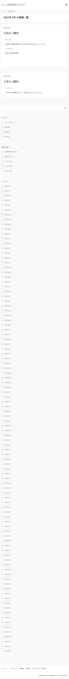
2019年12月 (8, 368)
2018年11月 (8, 430)
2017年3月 (8, 526)
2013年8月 (8, 646)
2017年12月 (8, 483)
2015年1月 (8, 564)
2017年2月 (8, 531)
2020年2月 (8, 358)
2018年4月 (8, 464)
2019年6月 (8, 397)
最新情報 (7, 127)
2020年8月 (8, 329)
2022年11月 (8, 219)
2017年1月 (8, 536)
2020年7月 (8, 334)
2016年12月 (8, 540)
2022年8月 (8, 229)
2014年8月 (8, 588)
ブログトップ (14, 668)
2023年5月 (8, 200)
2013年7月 (8, 651)
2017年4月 (8, 521)
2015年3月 (8, 555)
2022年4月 (8, 248)
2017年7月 (8, 507)
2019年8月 (8, 387)
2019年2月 (8, 416)
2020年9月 (8, 325)
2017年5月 (8, 517)
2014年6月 (8, 598)
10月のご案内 (11, 33)
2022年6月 (8, 238)
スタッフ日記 (8, 122)
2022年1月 (8, 262)
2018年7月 (8, 449)
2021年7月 (8, 282)
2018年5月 (8, 459)
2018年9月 (8, 440)
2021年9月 (8, 277)
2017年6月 (8, 512)
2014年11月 (8, 574)
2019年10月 (8, 377)
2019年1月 (8, 421)
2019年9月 (8, 382)
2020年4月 (8, 349)
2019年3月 (8, 411)
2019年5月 (8, 401)
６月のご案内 (8, 161)
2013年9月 (8, 641)
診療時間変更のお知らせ (11, 151)
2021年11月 (8, 272)
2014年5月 (8, 603)
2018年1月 (8, 478)
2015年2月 (8, 560)
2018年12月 (8, 425)
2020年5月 (8, 344)
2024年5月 (8, 190)
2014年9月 (8, 584)
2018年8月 (8, 445)
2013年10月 (8, 636)
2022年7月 (8, 234)
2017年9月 (8, 497)
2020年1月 (8, 363)
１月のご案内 (8, 166)
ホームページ (5, 668)
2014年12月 (8, 569)
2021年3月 (8, 301)
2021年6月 (8, 286)
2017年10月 (8, 493)
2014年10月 (8, 579)
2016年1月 (8, 550)
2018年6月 (8, 454)
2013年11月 (8, 632)
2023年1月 (8, 210)
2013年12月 (8, 627)
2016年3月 (8, 545)
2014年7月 (8, 593)
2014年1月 (8, 622)
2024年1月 (8, 195)
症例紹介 (7, 132)
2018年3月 (8, 469)
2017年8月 (8, 502)
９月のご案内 (11, 81)
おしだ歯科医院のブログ (13, 5)
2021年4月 (8, 296)
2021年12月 (8, 267)
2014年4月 (8, 608)
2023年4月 (8, 205)
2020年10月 (8, 320)
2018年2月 (8, 473)
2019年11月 (8, 373)
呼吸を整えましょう (10, 156)
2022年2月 (8, 258)
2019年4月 (8, 406)
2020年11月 (8, 315)
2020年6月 (8, 339)
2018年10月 (8, 435)
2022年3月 (8, 253)
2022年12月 (8, 214)
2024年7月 (8, 186)
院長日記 (7, 136)
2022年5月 (8, 243)
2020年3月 (8, 353)
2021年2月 (8, 306)
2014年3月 (8, 612)
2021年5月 (8, 291)
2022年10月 (8, 224)
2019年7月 (8, 392)
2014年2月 (8, 617)
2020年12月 (8, 310)
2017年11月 (8, 488)
